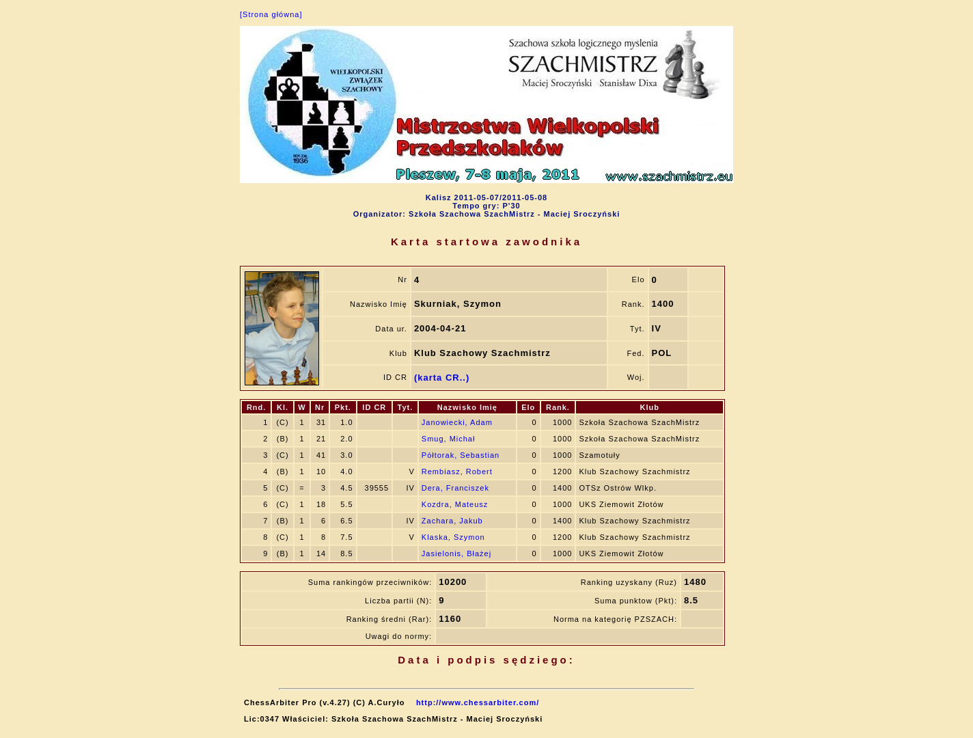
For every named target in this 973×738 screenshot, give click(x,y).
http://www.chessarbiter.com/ (477, 702)
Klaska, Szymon (453, 537)
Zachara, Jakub (452, 521)
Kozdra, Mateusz (455, 504)
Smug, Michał (449, 439)
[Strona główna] (271, 14)
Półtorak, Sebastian (460, 455)
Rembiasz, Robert (457, 471)
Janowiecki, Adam (457, 422)
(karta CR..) (441, 377)
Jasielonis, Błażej (456, 553)
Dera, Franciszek (455, 488)
